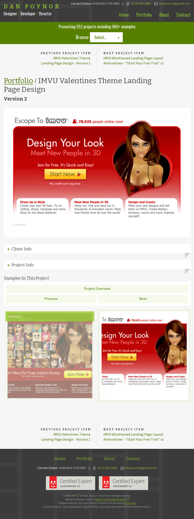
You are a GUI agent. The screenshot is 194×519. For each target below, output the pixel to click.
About (164, 14)
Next (143, 299)
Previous (51, 299)
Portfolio (144, 14)
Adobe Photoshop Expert (123, 484)
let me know (130, 504)
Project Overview (97, 289)
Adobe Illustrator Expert (70, 484)
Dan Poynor (32, 7)
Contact (183, 14)
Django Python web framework (110, 500)
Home (124, 14)
